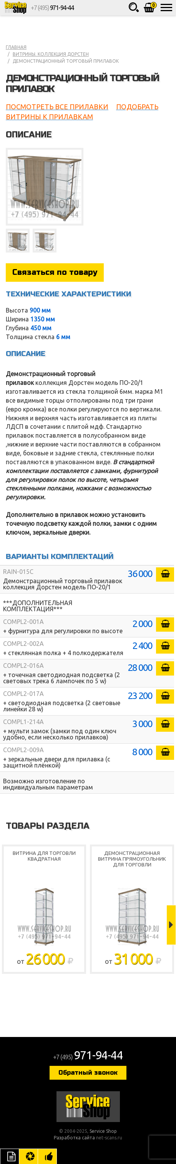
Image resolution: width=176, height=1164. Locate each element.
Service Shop (15, 7)
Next (171, 925)
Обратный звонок (88, 1072)
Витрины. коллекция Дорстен (51, 54)
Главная (16, 47)
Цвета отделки (28, 1156)
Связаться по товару (54, 272)
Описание (9, 1156)
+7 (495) (52, 7)
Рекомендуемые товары (47, 1156)
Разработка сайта (74, 1137)
